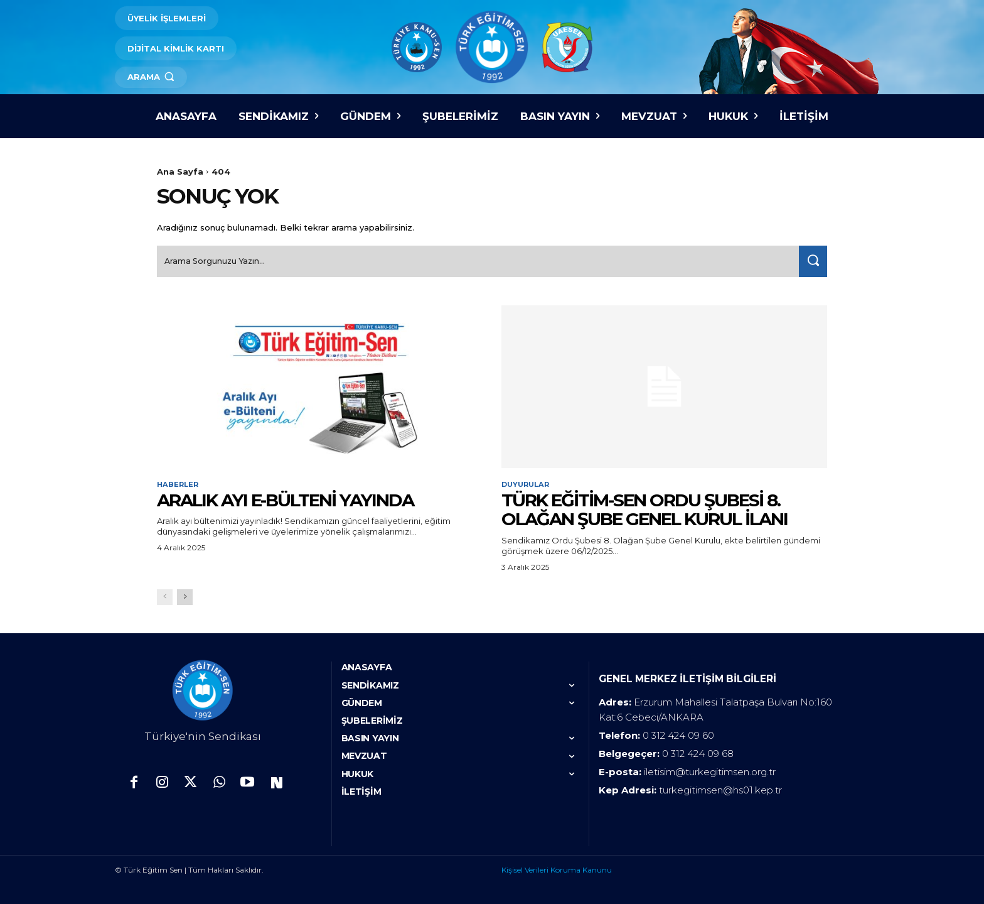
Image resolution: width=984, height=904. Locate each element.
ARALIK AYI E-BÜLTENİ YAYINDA (285, 498)
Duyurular (527, 482)
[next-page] (185, 596)
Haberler (179, 482)
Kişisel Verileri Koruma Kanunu (556, 868)
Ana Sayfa (180, 171)
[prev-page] (165, 596)
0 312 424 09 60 (678, 734)
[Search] (810, 258)
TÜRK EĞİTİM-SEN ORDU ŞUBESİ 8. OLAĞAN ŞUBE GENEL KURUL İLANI (644, 507)
